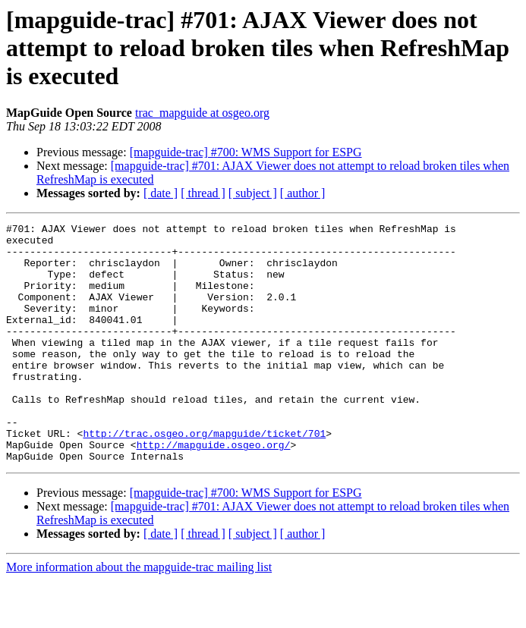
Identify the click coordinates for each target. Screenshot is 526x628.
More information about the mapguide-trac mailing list (139, 614)
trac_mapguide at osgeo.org (202, 112)
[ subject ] (252, 193)
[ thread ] (203, 193)
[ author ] (303, 193)
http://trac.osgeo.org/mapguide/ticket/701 (204, 476)
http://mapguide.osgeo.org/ (214, 490)
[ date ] (160, 193)
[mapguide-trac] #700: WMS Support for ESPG (246, 152)
